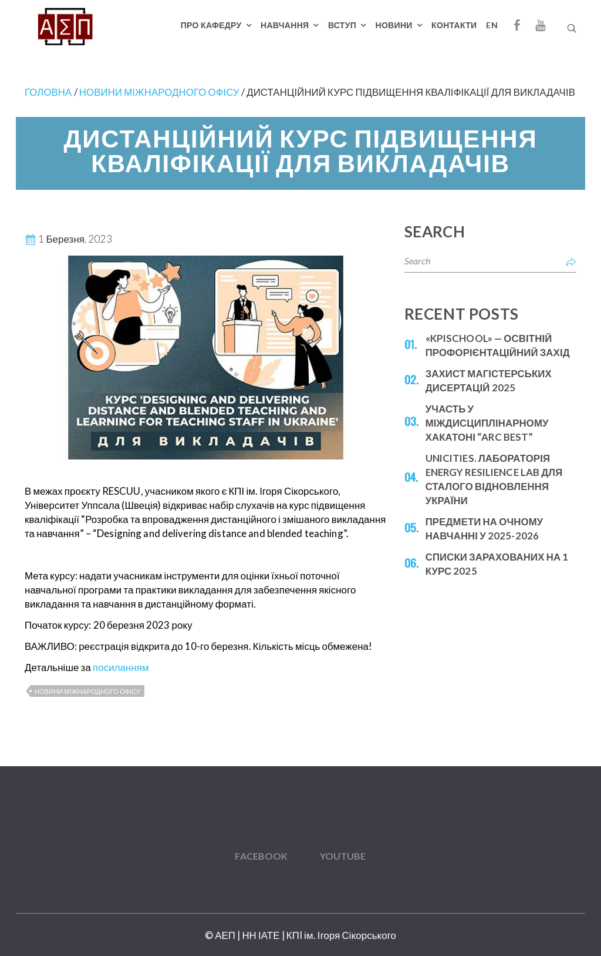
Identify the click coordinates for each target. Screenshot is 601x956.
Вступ (342, 25)
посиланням (121, 667)
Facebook (261, 855)
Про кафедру (211, 25)
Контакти (454, 25)
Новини (394, 25)
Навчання (285, 25)
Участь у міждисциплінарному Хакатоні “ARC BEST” (487, 422)
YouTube (343, 855)
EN (492, 25)
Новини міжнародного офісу (87, 691)
